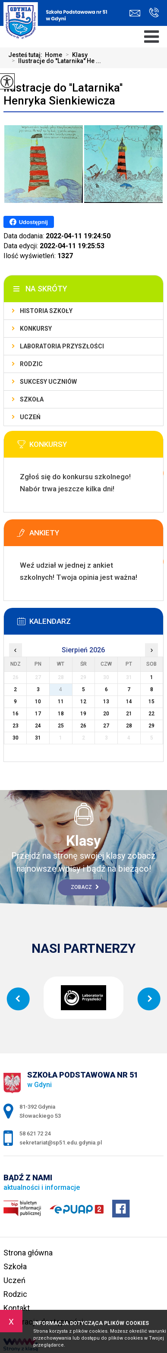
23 (16, 726)
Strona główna (28, 1252)
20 (106, 714)
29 (151, 726)
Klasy (75, 55)
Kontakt (16, 1307)
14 (129, 702)
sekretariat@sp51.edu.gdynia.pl (134, 13)
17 (38, 714)
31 (38, 738)
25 (61, 726)
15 (151, 702)
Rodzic (31, 363)
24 (38, 726)
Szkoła (32, 399)
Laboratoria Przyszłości (62, 346)
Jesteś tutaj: (26, 55)
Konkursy (36, 328)
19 (83, 714)
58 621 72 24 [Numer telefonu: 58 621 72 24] (34, 1133)
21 (129, 714)
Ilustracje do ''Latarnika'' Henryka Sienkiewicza (63, 94)
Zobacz (85, 887)
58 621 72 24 (154, 12)
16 (16, 714)
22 (151, 714)
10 (38, 702)
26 (83, 726)
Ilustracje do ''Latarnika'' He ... (54, 61)
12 (83, 702)
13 (106, 702)
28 (129, 726)
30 (16, 738)
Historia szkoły (46, 310)
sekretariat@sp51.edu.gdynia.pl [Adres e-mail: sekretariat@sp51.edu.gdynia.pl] (60, 1142)
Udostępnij (28, 221)
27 (106, 726)
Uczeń (30, 417)
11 (61, 702)
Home (53, 55)
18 (61, 714)
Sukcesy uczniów (48, 381)
